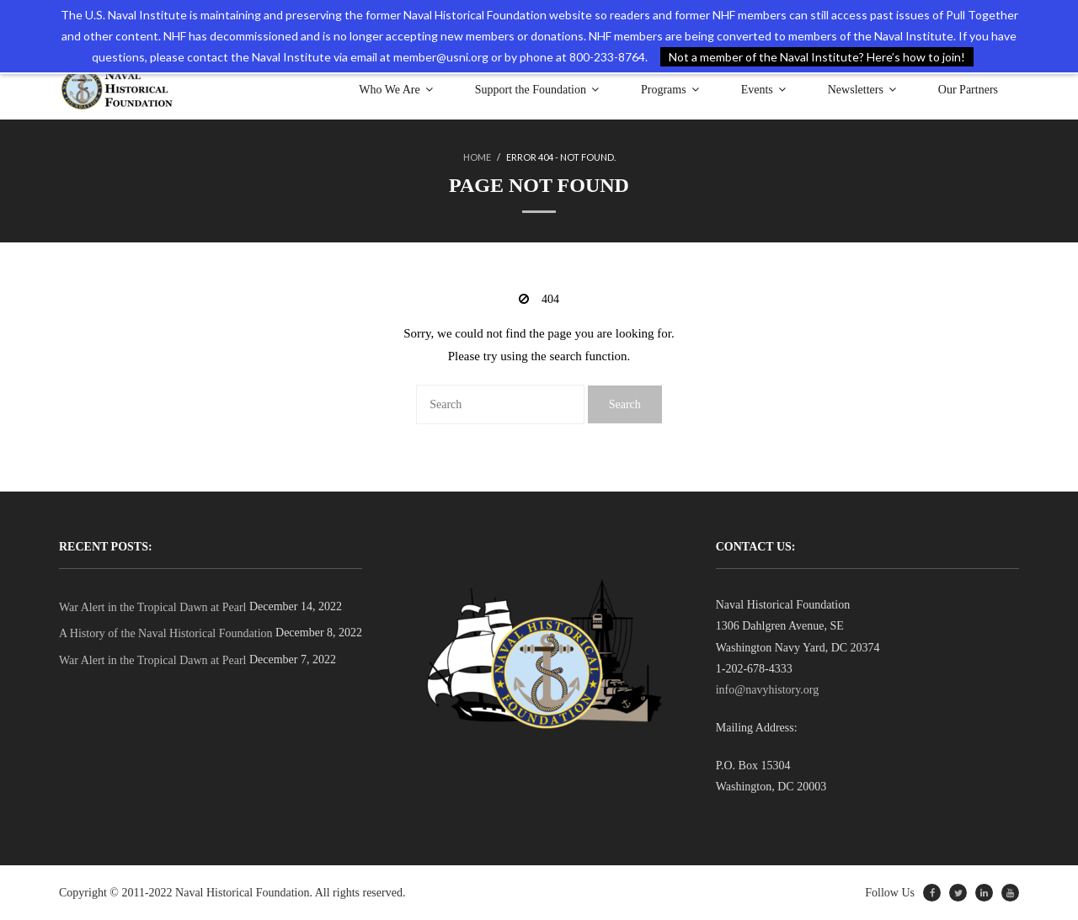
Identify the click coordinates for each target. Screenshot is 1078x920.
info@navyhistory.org (767, 689)
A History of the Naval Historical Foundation (166, 633)
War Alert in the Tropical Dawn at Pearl (152, 607)
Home (477, 157)
